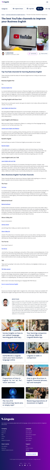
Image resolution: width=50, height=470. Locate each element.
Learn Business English (31, 434)
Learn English (29, 432)
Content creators (29, 448)
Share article (43, 53)
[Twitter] (22, 465)
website (14, 313)
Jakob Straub (10, 53)
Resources (4, 448)
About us (3, 432)
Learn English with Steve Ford (9, 108)
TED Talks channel (6, 269)
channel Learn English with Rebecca (10, 128)
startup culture (5, 224)
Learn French (29, 436)
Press (3, 438)
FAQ (27, 446)
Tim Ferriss (4, 248)
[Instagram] (30, 465)
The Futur (4, 187)
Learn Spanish (29, 438)
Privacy (25, 463)
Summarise (32, 53)
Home (3, 14)
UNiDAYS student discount (7, 450)
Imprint (21, 463)
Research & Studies (6, 440)
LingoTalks (30, 8)
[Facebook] (27, 465)
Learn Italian (28, 440)
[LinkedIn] (20, 465)
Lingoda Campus (18, 8)
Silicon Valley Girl (6, 231)
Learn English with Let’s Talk (8, 161)
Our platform (4, 446)
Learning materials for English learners (15, 14)
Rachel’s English (5, 145)
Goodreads (21, 313)
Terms (29, 463)
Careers (3, 436)
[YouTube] (25, 465)
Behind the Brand (6, 204)
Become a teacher (31, 454)
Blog (40, 8)
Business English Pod (7, 87)
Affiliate (27, 450)
